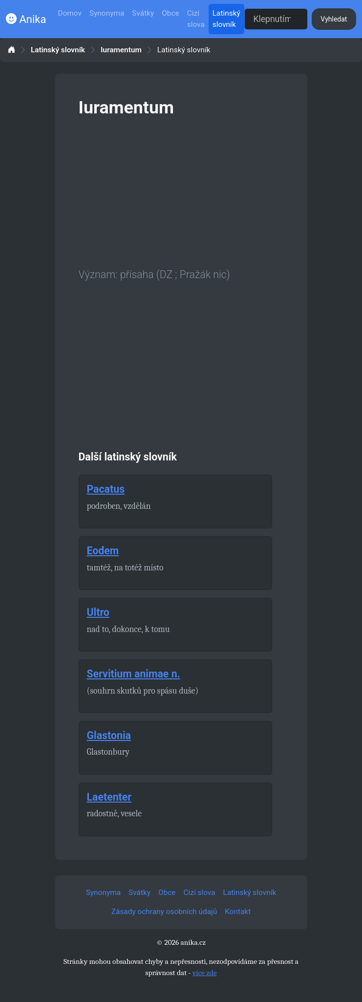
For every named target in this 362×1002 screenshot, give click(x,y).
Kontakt (238, 911)
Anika (26, 19)
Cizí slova (196, 19)
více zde (204, 972)
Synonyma (106, 13)
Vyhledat (333, 19)
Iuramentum (121, 50)
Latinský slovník (226, 19)
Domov (70, 13)
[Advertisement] (181, 190)
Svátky (143, 13)
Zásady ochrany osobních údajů (164, 911)
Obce (170, 13)
